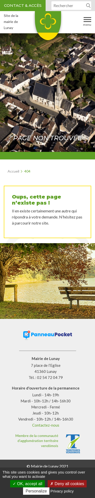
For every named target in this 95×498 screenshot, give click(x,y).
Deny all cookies (67, 484)
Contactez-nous (45, 425)
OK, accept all (27, 484)
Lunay (48, 27)
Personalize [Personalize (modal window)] (36, 491)
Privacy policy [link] (62, 491)
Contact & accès (23, 5)
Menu (87, 21)
